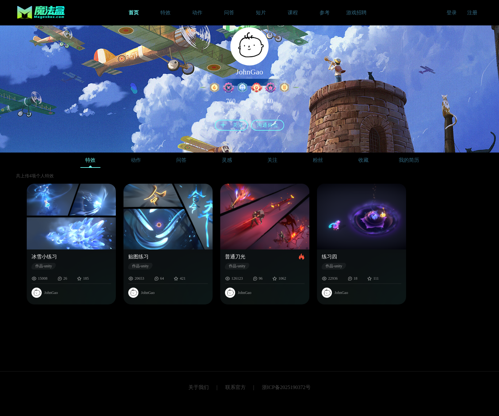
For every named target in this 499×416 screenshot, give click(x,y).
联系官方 (235, 387)
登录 (451, 12)
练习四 (329, 256)
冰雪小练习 (44, 256)
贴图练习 (138, 256)
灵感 (227, 160)
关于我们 (198, 387)
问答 (181, 160)
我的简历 (409, 160)
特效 (90, 161)
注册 (472, 12)
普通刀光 (235, 256)
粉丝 (318, 160)
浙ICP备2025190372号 (286, 387)
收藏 (363, 160)
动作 (136, 160)
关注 (272, 160)
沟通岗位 (267, 125)
